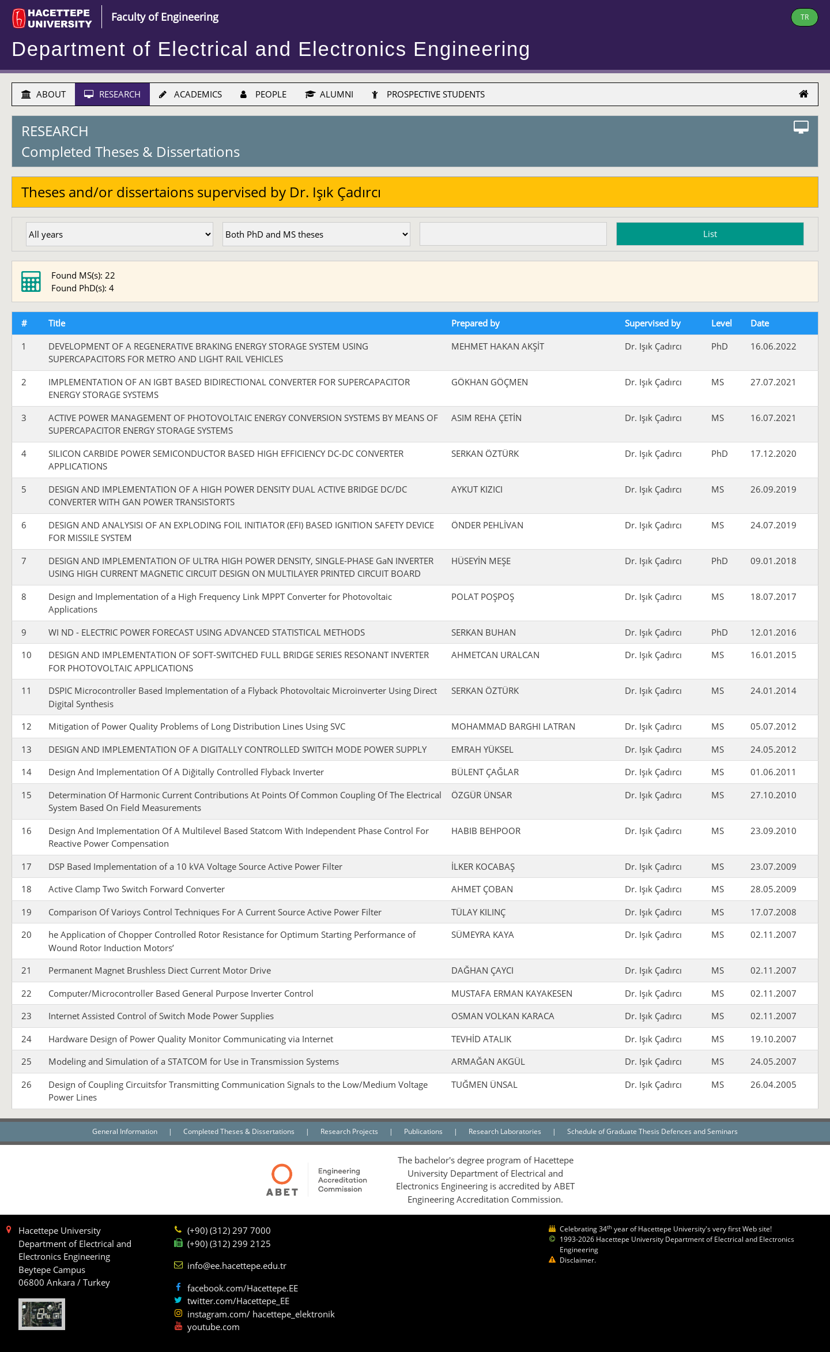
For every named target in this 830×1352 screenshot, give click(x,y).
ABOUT (43, 94)
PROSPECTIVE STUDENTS (428, 94)
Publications (424, 1131)
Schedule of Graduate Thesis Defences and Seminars (652, 1131)
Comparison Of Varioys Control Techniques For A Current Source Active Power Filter (215, 912)
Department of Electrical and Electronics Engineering (271, 49)
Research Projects (350, 1131)
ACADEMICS (190, 94)
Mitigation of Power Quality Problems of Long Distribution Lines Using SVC (196, 726)
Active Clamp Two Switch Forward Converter (136, 889)
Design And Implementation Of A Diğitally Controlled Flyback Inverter (186, 772)
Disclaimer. (578, 1260)
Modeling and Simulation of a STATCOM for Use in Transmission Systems (193, 1061)
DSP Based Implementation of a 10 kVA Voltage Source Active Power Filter (195, 866)
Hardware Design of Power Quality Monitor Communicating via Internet (190, 1039)
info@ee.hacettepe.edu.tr (236, 1265)
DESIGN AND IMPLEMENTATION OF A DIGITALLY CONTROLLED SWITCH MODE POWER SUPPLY (237, 749)
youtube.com (213, 1326)
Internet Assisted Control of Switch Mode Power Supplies (161, 1015)
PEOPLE (263, 94)
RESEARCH (112, 94)
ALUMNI (329, 94)
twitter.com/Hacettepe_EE (238, 1300)
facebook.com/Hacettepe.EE (242, 1288)
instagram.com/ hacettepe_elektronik (261, 1314)
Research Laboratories (506, 1131)
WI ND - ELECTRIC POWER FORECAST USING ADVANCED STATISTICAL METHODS (206, 632)
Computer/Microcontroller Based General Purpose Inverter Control (181, 993)
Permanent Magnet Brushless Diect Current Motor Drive (159, 970)
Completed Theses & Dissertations (239, 1131)
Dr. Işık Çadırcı (653, 346)
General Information (125, 1131)
